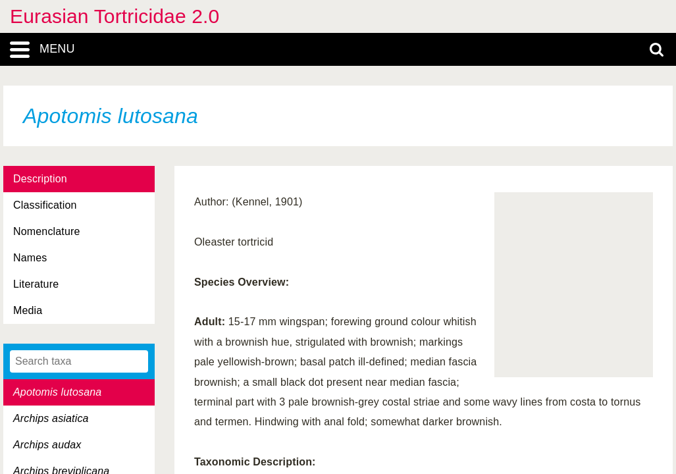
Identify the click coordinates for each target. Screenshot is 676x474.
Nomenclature (46, 231)
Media (27, 310)
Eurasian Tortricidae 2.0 (114, 16)
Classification (45, 205)
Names (30, 257)
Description (40, 178)
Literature (36, 284)
